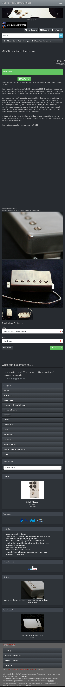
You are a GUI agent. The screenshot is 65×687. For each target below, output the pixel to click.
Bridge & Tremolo (10, 410)
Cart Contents (31, 30)
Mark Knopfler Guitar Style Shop (16, 3)
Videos (6, 454)
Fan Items (7, 440)
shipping (62, 64)
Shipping (8, 650)
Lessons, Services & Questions (15, 449)
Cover (4, 338)
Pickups (26, 41)
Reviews (7, 348)
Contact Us (8, 665)
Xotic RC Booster (32, 502)
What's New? (8, 610)
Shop (9, 41)
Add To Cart (24, 79)
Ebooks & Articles (10, 444)
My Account (57, 30)
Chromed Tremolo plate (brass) (33, 635)
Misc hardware (9, 435)
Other (6, 420)
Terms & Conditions (11, 660)
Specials (6, 476)
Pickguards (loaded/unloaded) (15, 405)
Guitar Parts (17, 41)
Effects (6, 430)
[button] (6, 13)
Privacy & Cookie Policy (13, 655)
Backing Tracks (9, 395)
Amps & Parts (8, 425)
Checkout (44, 30)
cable (4, 328)
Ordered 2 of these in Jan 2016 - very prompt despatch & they (25, 600)
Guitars (6, 390)
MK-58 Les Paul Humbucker (41, 41)
